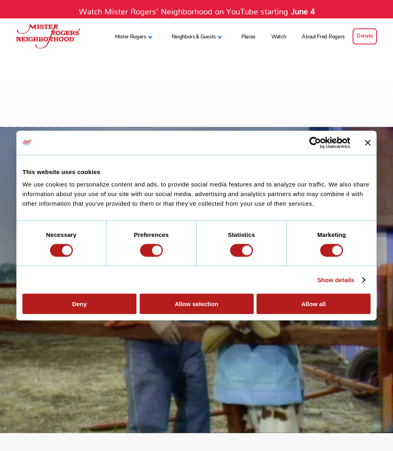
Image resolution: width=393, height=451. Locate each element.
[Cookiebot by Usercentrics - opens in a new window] (315, 142)
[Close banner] (368, 142)
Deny (79, 304)
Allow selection (196, 304)
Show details (336, 279)
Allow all (313, 304)
